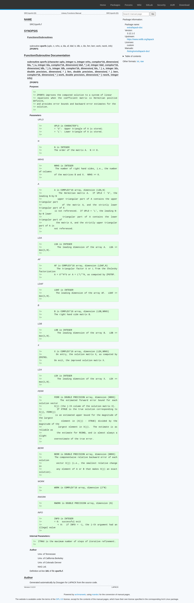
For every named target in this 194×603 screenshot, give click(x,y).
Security (161, 5)
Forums (128, 5)
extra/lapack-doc (135, 27)
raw (142, 61)
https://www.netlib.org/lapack (140, 39)
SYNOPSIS (31, 30)
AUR (172, 5)
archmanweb (80, 594)
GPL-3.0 (59, 599)
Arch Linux (16, 5)
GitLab (149, 5)
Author (28, 577)
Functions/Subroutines (40, 37)
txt (138, 61)
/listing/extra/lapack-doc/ (138, 51)
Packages (115, 5)
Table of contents (133, 56)
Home (103, 5)
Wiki (139, 5)
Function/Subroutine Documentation (47, 55)
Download (184, 5)
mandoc (95, 594)
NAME (28, 19)
